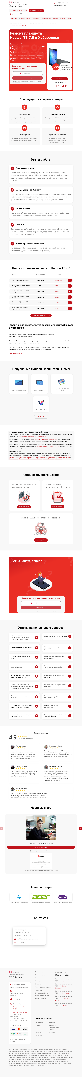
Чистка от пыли (23, 459)
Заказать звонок (36, 10)
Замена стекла (32, 459)
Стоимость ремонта (41, 972)
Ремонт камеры (13, 459)
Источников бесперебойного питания (54, 1027)
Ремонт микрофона (39, 457)
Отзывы (69, 18)
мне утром (60, 5)
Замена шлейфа (50, 457)
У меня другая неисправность (41, 315)
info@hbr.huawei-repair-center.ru (26, 939)
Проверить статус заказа (18, 10)
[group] (19, 898)
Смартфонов (39, 1022)
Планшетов (38, 1033)
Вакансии (55, 18)
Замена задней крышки (55, 459)
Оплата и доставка (46, 18)
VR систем (52, 1033)
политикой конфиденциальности (53, 611)
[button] (80, 828)
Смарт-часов (39, 1036)
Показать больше (41, 416)
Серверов (38, 1025)
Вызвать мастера (41, 847)
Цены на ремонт (59, 78)
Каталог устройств (26, 18)
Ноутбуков (52, 1022)
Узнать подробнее (23, 506)
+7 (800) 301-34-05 (62, 3)
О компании (14, 18)
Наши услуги (39, 990)
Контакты (62, 18)
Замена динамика (42, 459)
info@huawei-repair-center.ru (16, 993)
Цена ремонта (36, 18)
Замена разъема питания (63, 457)
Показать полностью (15, 353)
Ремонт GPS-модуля (28, 457)
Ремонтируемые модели (43, 987)
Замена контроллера (15, 457)
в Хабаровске (28, 5)
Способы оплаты (40, 998)
